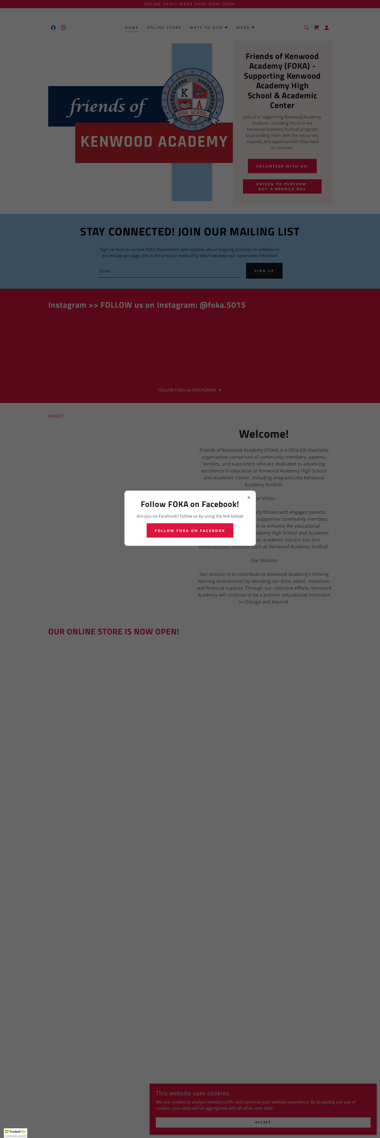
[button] (15, 1133)
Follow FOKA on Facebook (190, 530)
